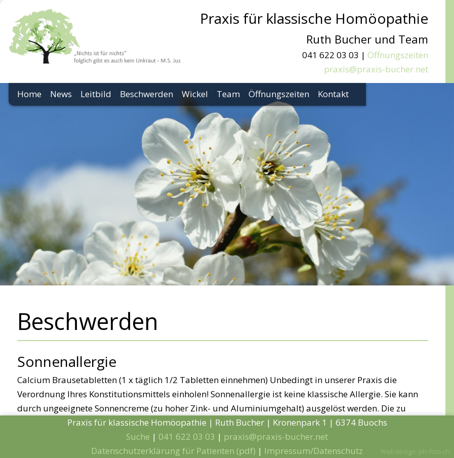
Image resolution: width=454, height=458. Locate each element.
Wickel (195, 94)
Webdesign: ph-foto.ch (415, 451)
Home (29, 94)
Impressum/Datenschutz (313, 450)
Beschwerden (146, 94)
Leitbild (95, 94)
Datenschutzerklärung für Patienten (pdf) (173, 450)
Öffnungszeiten (397, 55)
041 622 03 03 (186, 436)
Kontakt (333, 94)
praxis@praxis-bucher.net (376, 69)
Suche (138, 436)
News (61, 94)
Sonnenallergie (66, 361)
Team (228, 94)
